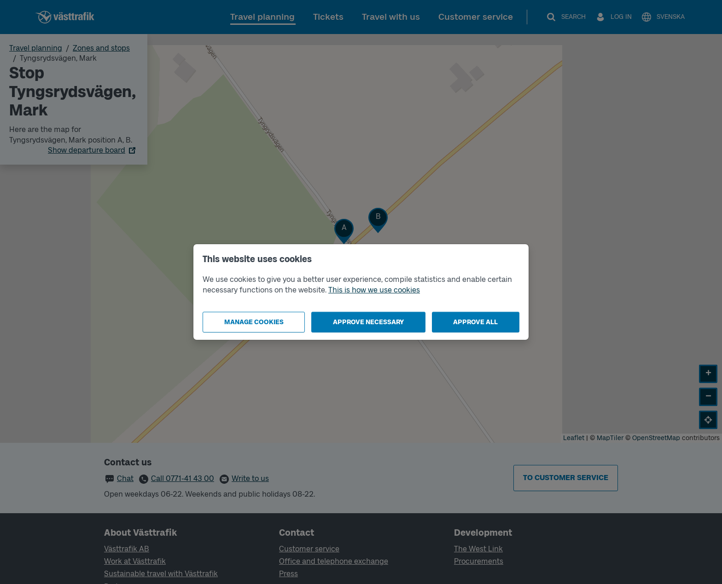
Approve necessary (368, 322)
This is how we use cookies (374, 290)
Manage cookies (254, 322)
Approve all (475, 322)
